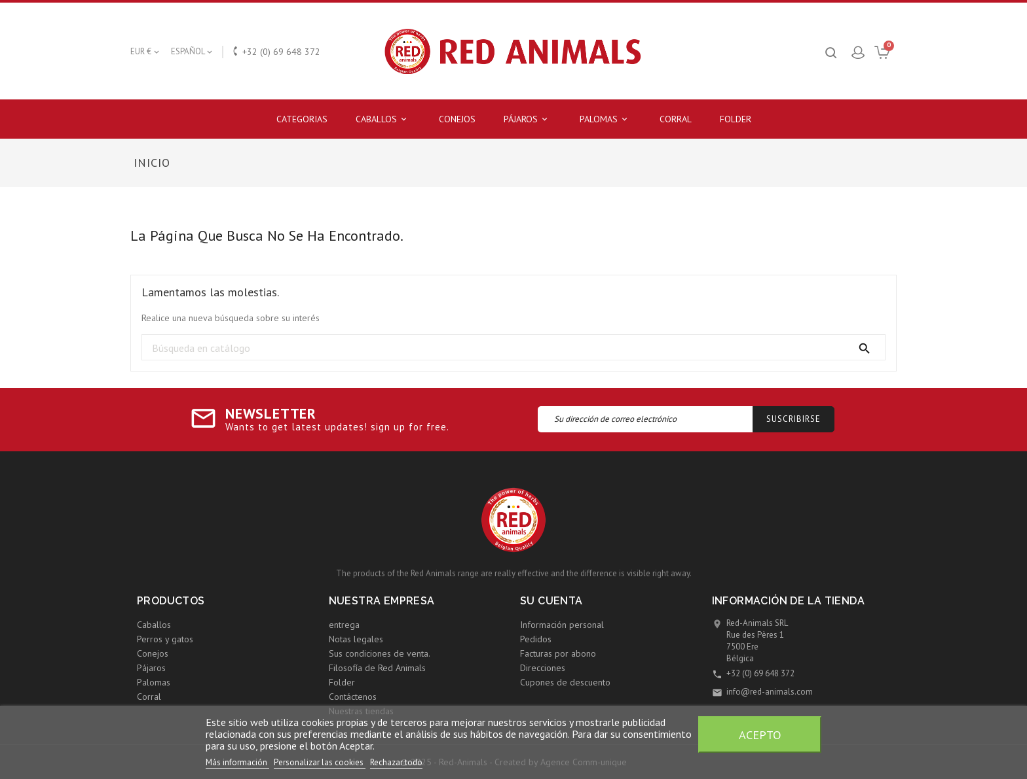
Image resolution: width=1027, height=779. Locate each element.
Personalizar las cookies (319, 762)
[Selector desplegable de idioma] (192, 52)
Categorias (301, 119)
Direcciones (542, 668)
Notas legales (356, 639)
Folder (735, 119)
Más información (237, 762)
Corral (676, 119)
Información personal (562, 625)
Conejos (457, 119)
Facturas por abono (558, 653)
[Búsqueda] (513, 348)
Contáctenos (353, 696)
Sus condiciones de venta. (379, 653)
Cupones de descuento (565, 682)
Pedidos (535, 639)
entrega (344, 625)
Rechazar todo (396, 762)
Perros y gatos (165, 639)
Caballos (383, 119)
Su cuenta (551, 601)
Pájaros (527, 119)
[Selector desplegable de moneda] (145, 52)
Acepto (760, 734)
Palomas (605, 119)
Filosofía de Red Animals (377, 668)
